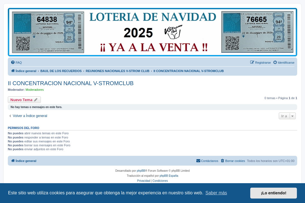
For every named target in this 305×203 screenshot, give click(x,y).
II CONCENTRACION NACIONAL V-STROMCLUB (71, 83)
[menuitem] (16, 62)
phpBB (141, 170)
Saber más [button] (216, 192)
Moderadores (35, 89)
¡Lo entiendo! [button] (273, 193)
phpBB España (168, 175)
